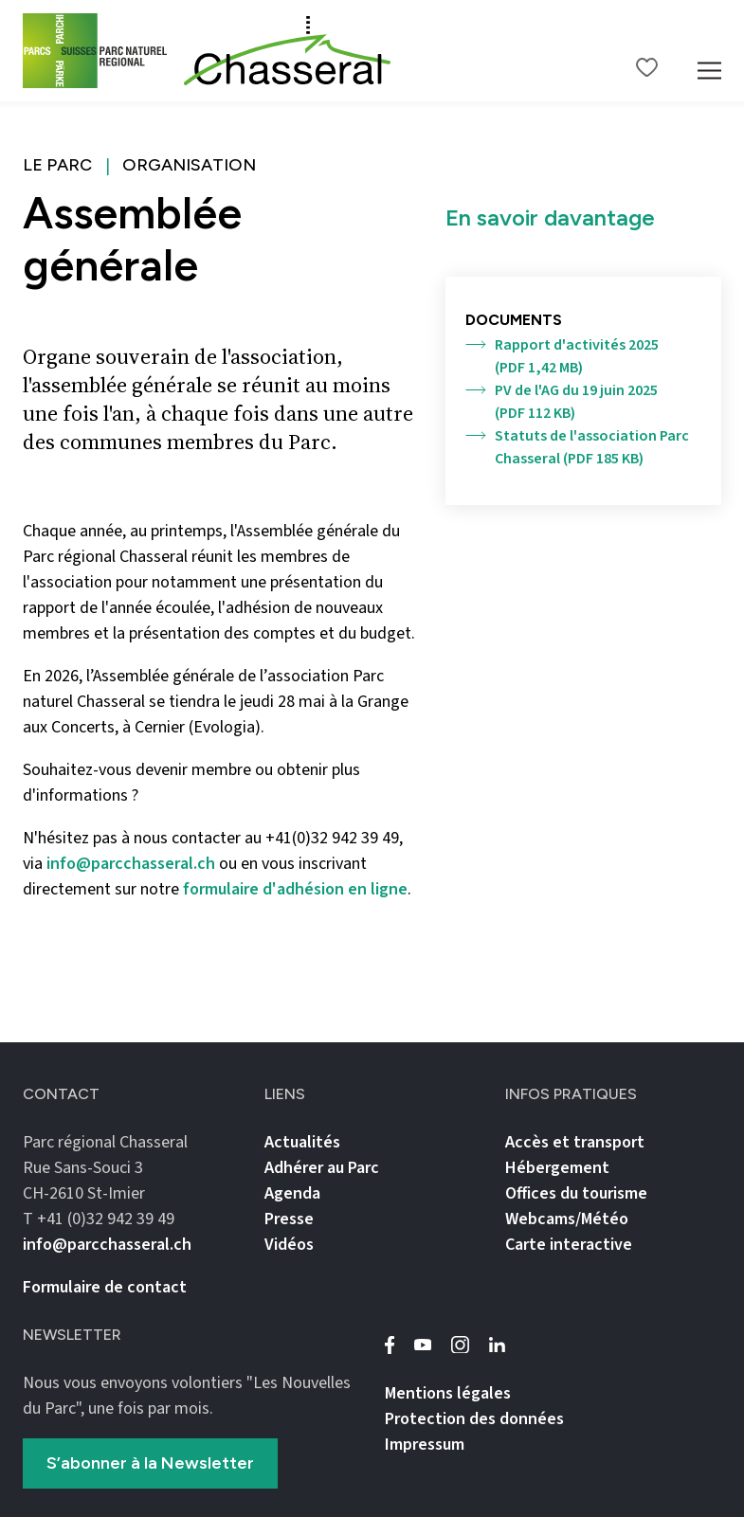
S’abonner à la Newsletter (150, 1463)
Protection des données (474, 1419)
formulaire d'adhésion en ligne (295, 889)
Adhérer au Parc (321, 1168)
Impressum (424, 1444)
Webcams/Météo (566, 1219)
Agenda (292, 1193)
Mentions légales (448, 1393)
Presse (289, 1219)
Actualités (302, 1142)
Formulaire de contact (105, 1287)
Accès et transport (574, 1142)
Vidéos (289, 1244)
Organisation (189, 164)
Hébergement (557, 1168)
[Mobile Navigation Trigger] (709, 50)
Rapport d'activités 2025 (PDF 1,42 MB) (562, 356)
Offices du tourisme (576, 1193)
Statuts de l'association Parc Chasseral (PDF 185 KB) (577, 447)
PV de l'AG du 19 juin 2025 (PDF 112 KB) (561, 402)
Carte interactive (568, 1244)
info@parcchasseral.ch (130, 864)
